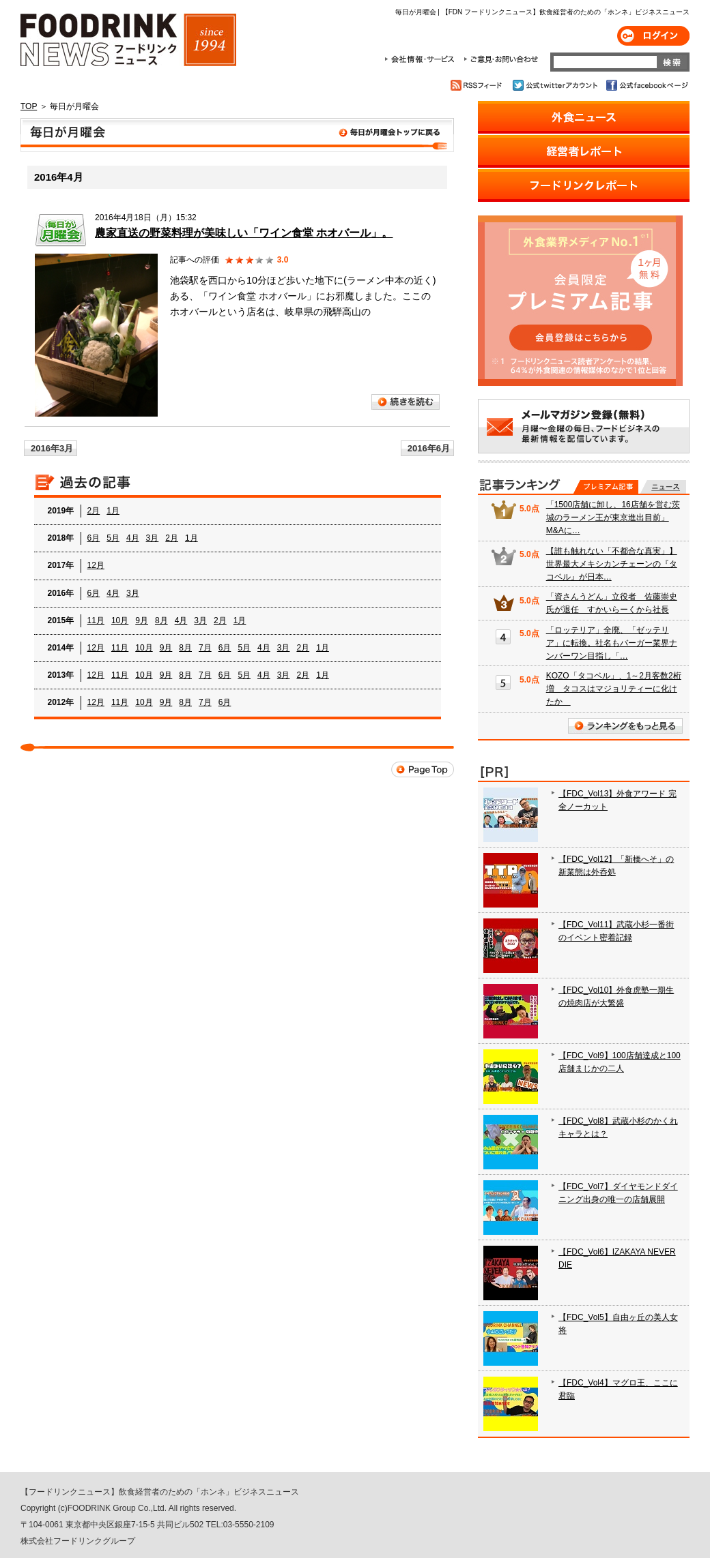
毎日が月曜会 (237, 135)
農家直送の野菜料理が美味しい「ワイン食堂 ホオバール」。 (244, 233)
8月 (161, 620)
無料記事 (663, 487)
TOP (28, 106)
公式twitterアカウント (556, 85)
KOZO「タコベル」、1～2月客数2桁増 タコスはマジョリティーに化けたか (613, 688)
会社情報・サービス (422, 59)
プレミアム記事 (605, 487)
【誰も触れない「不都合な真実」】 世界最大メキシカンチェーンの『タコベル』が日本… (611, 564)
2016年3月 (52, 448)
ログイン (653, 36)
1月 (112, 510)
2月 (93, 510)
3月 (152, 538)
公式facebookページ (646, 85)
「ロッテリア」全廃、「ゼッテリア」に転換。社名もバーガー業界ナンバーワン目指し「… (611, 643)
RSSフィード (478, 85)
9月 (141, 620)
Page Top (422, 769)
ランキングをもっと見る (625, 726)
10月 (119, 620)
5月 (112, 538)
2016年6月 (429, 448)
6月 (93, 538)
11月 (95, 620)
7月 (205, 648)
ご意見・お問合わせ (501, 59)
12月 (95, 565)
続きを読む (405, 402)
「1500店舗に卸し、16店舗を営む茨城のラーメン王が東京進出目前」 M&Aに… (613, 517)
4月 (132, 538)
